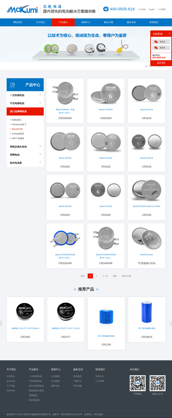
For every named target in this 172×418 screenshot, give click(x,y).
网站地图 (99, 416)
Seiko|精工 (17, 120)
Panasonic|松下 (19, 124)
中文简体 (142, 9)
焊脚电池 (14, 154)
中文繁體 (162, 9)
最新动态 (55, 387)
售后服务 (77, 378)
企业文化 (11, 382)
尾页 (115, 277)
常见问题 (77, 387)
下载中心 (77, 382)
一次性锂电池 (17, 95)
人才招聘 (100, 382)
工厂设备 (11, 387)
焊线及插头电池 (18, 146)
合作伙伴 (11, 392)
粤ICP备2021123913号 (72, 416)
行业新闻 (55, 382)
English (152, 9)
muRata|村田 (18, 134)
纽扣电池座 (16, 163)
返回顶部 (161, 63)
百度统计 (89, 416)
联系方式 (100, 378)
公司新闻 (55, 378)
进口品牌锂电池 (18, 111)
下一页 (105, 277)
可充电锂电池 (17, 103)
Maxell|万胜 (17, 129)
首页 (83, 277)
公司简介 (11, 378)
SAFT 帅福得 (18, 138)
